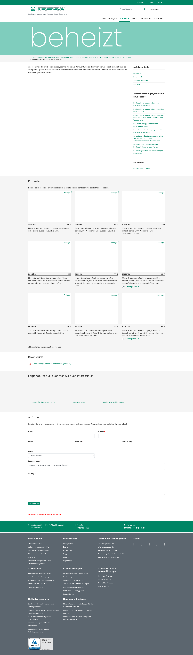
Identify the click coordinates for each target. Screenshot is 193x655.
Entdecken (158, 18)
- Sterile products (130, 286)
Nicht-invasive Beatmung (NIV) (75, 573)
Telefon (79, 441)
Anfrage (136, 84)
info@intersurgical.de (134, 528)
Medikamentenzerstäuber (108, 557)
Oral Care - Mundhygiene (73, 590)
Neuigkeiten (146, 18)
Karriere (140, 2)
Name (31, 432)
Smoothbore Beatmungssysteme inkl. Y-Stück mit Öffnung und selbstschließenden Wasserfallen (148, 138)
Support (150, 2)
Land (30, 451)
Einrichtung (127, 441)
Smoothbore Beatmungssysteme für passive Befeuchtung (148, 131)
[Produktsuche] (133, 9)
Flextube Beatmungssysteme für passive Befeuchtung (146, 104)
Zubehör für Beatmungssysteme (41, 580)
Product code (34, 461)
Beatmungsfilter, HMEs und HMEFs (111, 554)
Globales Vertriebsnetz (37, 554)
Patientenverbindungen (114, 402)
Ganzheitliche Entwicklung (38, 550)
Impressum (67, 561)
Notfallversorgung (35, 587)
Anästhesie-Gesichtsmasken (39, 573)
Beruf (30, 441)
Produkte (124, 18)
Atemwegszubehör (106, 547)
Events (135, 18)
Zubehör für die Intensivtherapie (76, 584)
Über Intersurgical (109, 18)
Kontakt (160, 2)
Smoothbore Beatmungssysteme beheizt (96, 466)
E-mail (101, 432)
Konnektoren (79, 402)
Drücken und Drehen (141, 168)
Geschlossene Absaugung (74, 587)
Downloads (138, 77)
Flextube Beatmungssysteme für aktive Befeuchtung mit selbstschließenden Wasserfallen (148, 117)
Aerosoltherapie (105, 579)
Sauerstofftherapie (105, 576)
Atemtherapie (104, 586)
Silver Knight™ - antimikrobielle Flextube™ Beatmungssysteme (145, 145)
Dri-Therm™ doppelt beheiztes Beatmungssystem (145, 125)
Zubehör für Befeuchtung (43, 402)
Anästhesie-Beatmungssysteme (41, 577)
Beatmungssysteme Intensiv (74, 577)
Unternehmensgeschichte (38, 547)
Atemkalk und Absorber (37, 584)
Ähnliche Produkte (140, 81)
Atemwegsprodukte (106, 543)
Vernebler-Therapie (106, 583)
